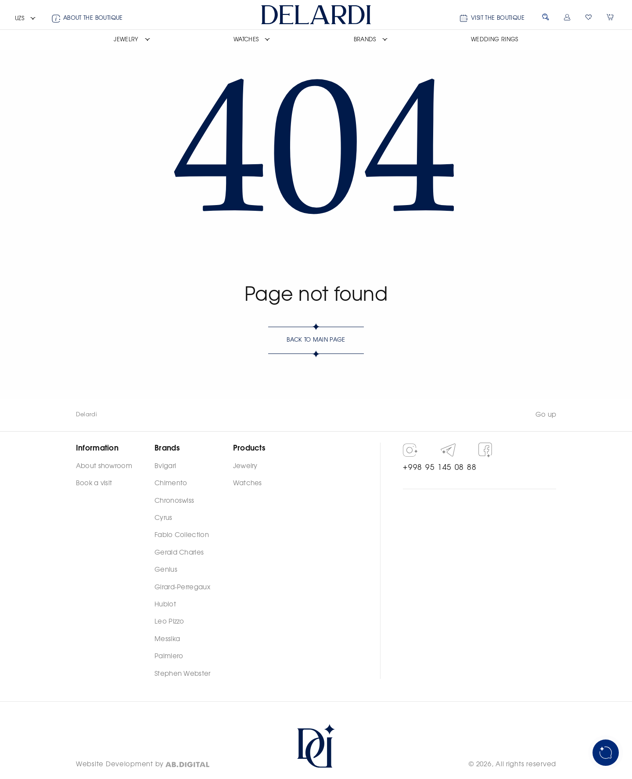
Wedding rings (494, 40)
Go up (546, 414)
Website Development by (120, 764)
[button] (25, 19)
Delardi (86, 415)
